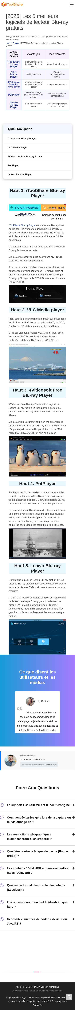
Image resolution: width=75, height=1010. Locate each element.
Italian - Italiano (36, 997)
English (9, 997)
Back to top (70, 997)
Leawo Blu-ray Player (14, 105)
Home (8, 43)
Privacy (36, 987)
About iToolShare (24, 987)
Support (16, 43)
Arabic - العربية (21, 997)
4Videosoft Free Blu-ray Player (14, 84)
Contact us (54, 987)
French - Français (52, 997)
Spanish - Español (26, 1001)
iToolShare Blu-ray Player (14, 64)
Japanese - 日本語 (45, 1001)
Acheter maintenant (58, 207)
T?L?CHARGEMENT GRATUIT (25, 208)
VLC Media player (13, 74)
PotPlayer (14, 94)
